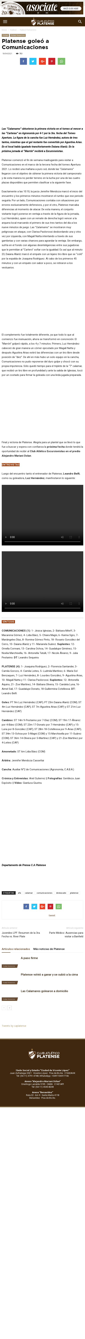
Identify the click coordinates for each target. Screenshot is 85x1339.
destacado (61, 893)
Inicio (4, 29)
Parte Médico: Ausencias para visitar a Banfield (66, 934)
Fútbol (13, 29)
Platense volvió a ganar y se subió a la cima (49, 974)
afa (19, 893)
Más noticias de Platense (49, 949)
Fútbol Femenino (28, 29)
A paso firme (29, 958)
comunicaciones (44, 893)
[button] (80, 21)
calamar (29, 893)
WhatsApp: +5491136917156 (54, 1076)
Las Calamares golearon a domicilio (44, 991)
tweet (52, 915)
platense (74, 893)
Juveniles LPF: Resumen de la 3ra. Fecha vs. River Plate (21, 934)
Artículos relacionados (16, 949)
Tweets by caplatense (14, 1025)
